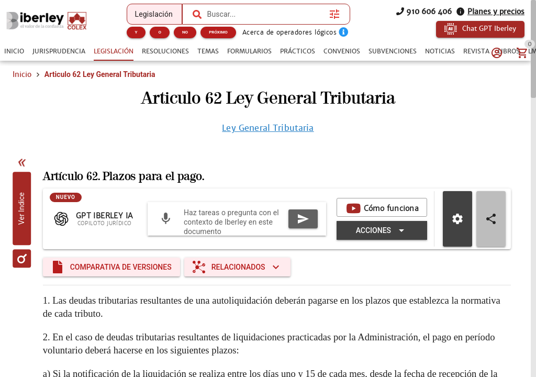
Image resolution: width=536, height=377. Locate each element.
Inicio (22, 74)
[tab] (14, 51)
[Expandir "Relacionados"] (237, 267)
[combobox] (266, 14)
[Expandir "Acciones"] (382, 230)
